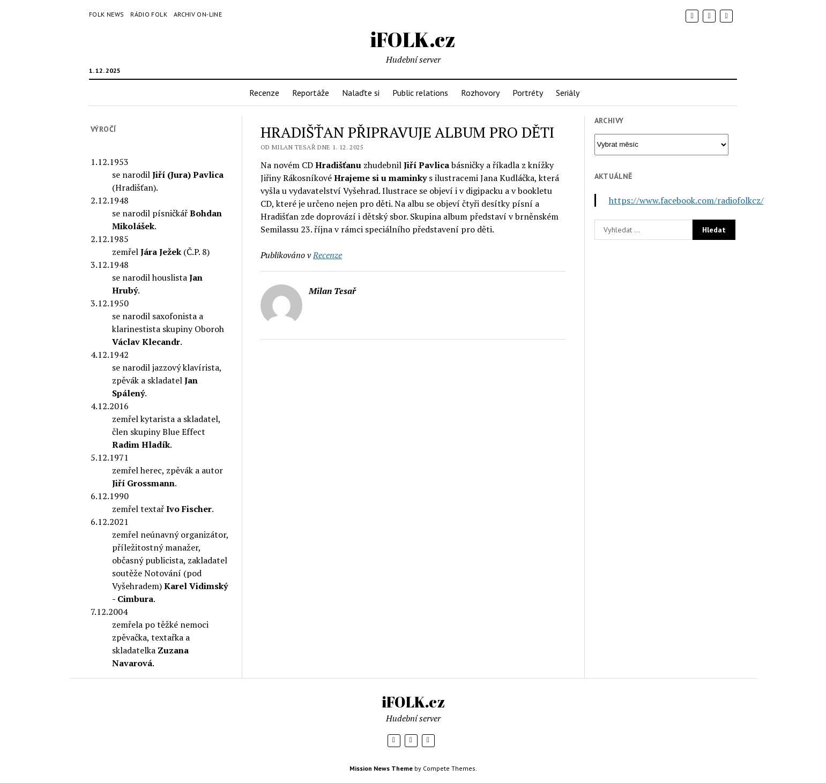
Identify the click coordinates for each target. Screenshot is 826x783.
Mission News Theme (381, 768)
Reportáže (310, 92)
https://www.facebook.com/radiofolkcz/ (686, 200)
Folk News (106, 14)
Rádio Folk (148, 14)
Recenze (264, 92)
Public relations (420, 92)
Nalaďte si (360, 92)
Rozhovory (480, 92)
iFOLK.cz (413, 39)
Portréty (527, 92)
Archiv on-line (198, 14)
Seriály (567, 92)
